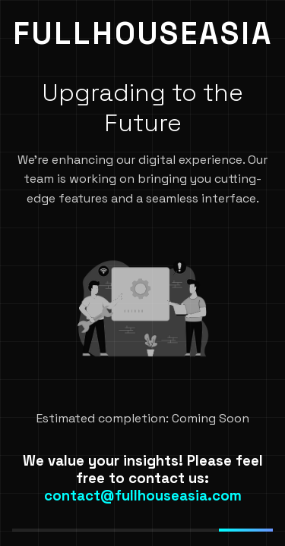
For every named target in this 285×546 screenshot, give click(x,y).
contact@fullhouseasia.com (143, 495)
